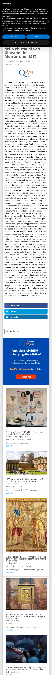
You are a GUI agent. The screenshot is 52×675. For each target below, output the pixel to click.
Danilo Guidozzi (12, 563)
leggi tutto (10, 446)
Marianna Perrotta (13, 483)
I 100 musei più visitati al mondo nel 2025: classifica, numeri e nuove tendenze (24, 480)
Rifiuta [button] (14, 37)
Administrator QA (11, 61)
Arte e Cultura (37, 61)
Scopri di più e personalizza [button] (26, 42)
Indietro (14, 331)
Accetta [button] (38, 37)
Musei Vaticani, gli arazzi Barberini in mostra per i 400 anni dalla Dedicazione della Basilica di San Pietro (26, 558)
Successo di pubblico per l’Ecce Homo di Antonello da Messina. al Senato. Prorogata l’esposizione (25, 616)
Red (7, 620)
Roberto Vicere (11, 436)
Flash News (10, 623)
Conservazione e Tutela (13, 64)
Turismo (20, 486)
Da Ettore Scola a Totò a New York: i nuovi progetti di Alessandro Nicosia (25, 433)
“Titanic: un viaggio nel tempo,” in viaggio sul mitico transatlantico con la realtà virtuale (26, 668)
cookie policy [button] (6, 16)
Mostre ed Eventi (24, 439)
